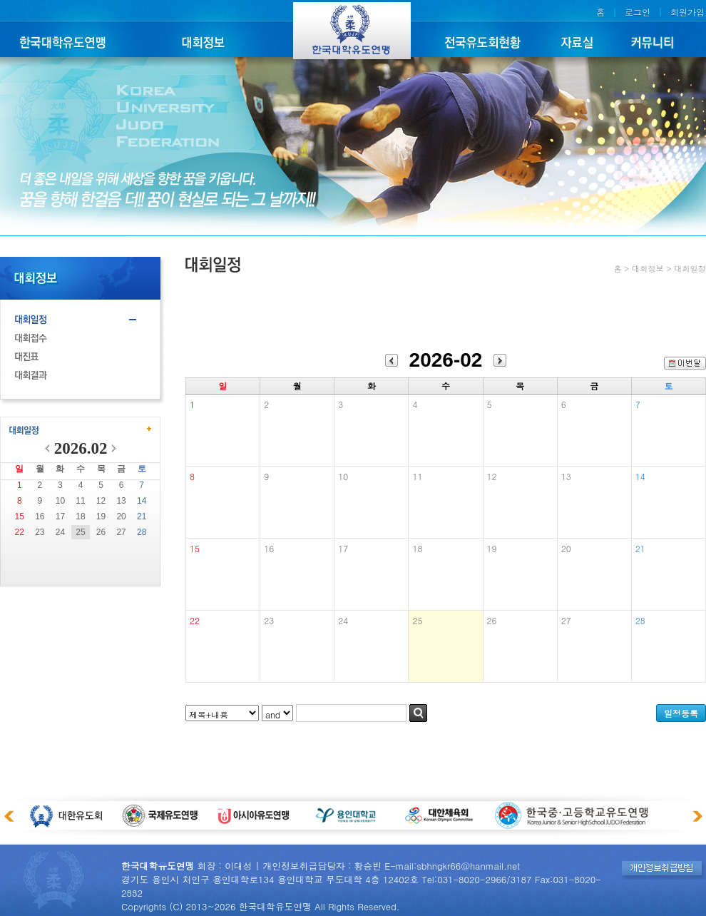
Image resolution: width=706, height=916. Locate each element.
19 (101, 516)
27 (121, 532)
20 (121, 516)
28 (141, 532)
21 (141, 516)
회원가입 (687, 12)
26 (101, 532)
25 (80, 532)
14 (141, 501)
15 (19, 516)
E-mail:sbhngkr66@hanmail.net (452, 865)
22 (19, 532)
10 (60, 501)
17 (60, 516)
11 (80, 501)
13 (121, 501)
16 (39, 516)
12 (101, 501)
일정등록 (681, 713)
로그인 (637, 12)
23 (39, 532)
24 (60, 532)
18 (80, 516)
